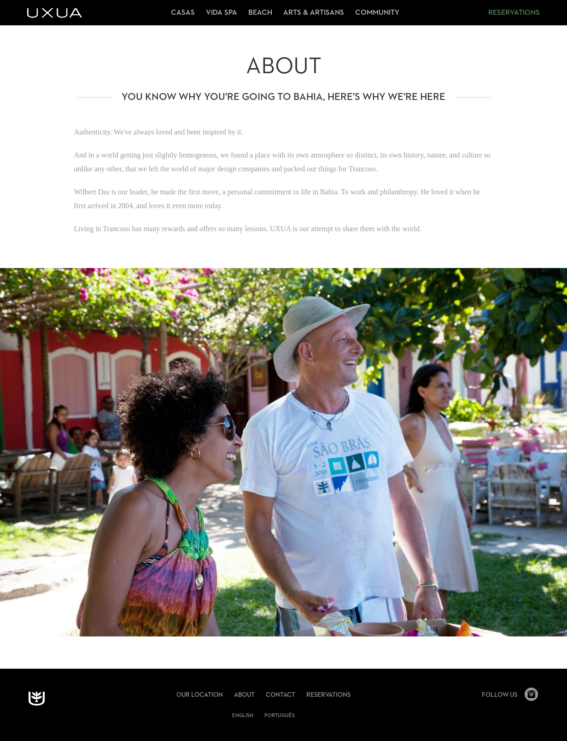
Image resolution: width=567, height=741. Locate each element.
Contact (280, 695)
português (279, 715)
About (244, 695)
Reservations (514, 13)
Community (377, 13)
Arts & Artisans (313, 13)
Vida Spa (221, 13)
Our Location (199, 695)
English (242, 715)
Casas (183, 13)
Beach (260, 13)
